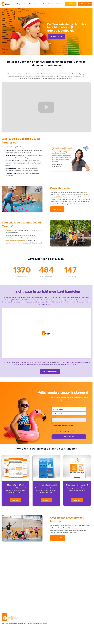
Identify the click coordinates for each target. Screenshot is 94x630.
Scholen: (8, 235)
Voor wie (32, 4)
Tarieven (52, 4)
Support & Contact (85, 3)
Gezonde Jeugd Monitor (18, 4)
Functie (54, 417)
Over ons (59, 4)
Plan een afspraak (69, 436)
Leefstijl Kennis (42, 4)
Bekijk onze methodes (50, 371)
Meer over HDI (57, 538)
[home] (4, 4)
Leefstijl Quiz (58, 197)
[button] (19, 4)
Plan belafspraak (56, 36)
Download (15, 500)
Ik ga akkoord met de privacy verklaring (62, 425)
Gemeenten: (9, 230)
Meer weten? (57, 209)
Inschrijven (77, 500)
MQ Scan (86, 195)
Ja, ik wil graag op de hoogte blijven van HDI (63, 431)
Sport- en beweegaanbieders (15, 241)
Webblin (44, 623)
